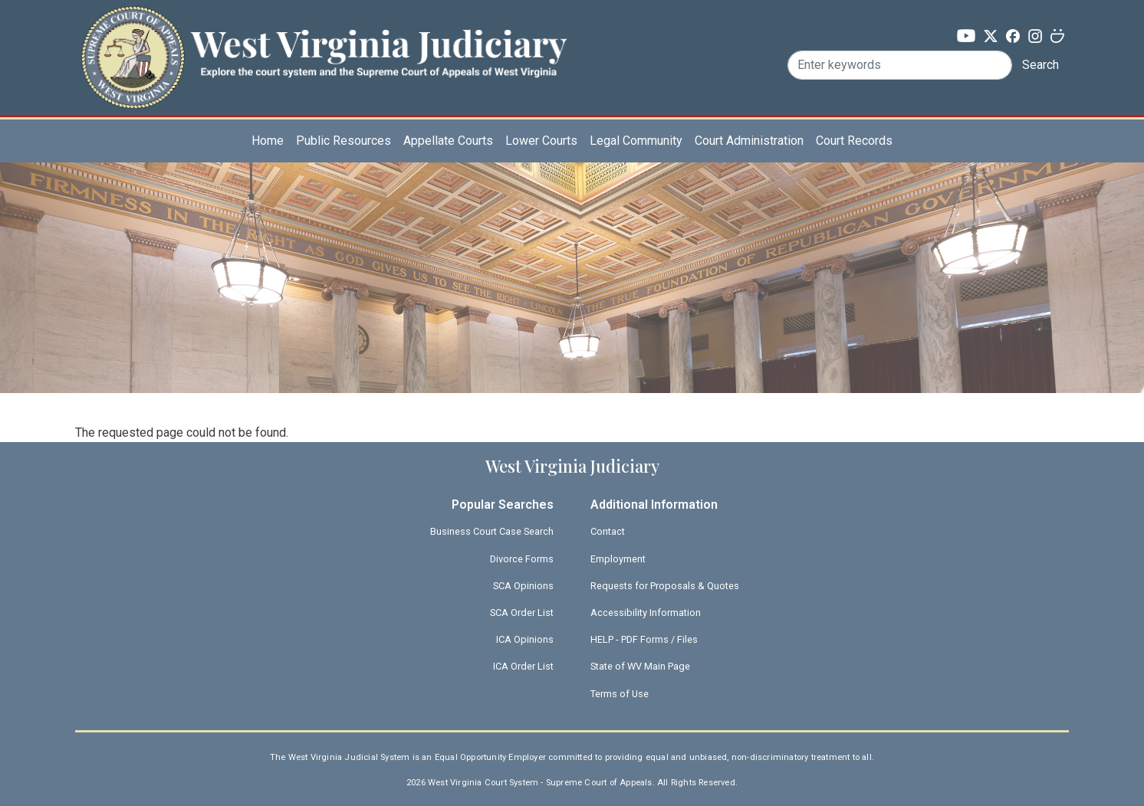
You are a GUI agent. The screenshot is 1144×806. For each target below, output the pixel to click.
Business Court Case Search (492, 531)
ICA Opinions (525, 639)
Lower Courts (541, 140)
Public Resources (343, 140)
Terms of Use (619, 694)
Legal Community (636, 140)
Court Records (854, 140)
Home (267, 140)
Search (1040, 64)
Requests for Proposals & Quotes (664, 585)
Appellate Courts (448, 140)
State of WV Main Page (640, 666)
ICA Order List (523, 666)
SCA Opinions (523, 585)
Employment (618, 559)
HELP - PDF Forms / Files (644, 639)
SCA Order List (522, 612)
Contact (607, 531)
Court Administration (749, 140)
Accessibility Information (645, 612)
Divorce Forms (522, 559)
